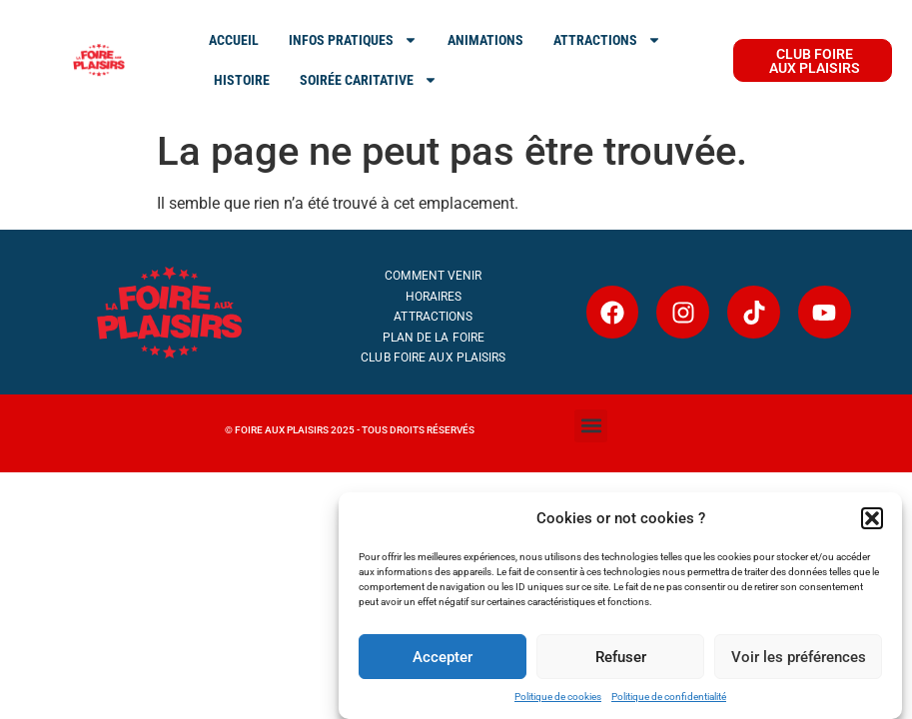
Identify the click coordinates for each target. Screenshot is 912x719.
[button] (872, 518)
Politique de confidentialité (668, 696)
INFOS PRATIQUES (353, 40)
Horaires (434, 297)
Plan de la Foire (434, 338)
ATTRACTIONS (607, 40)
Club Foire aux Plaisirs (433, 357)
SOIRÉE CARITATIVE (369, 80)
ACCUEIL (234, 40)
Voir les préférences (798, 657)
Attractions (433, 317)
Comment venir (433, 276)
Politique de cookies (557, 696)
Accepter (442, 657)
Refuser (620, 657)
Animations (485, 40)
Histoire (242, 80)
